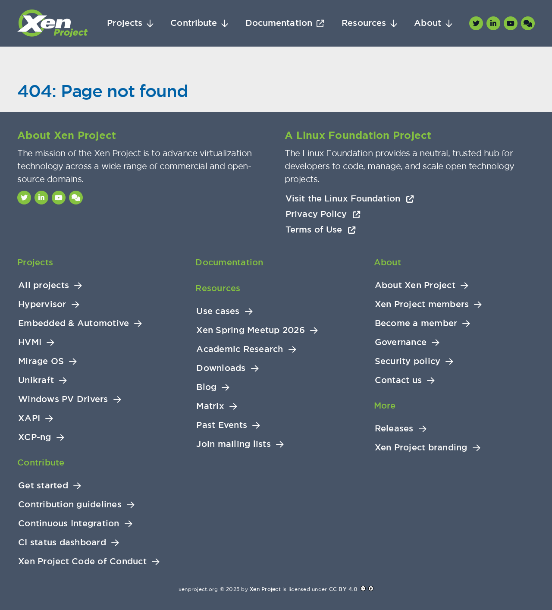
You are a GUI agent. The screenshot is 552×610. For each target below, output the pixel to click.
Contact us (398, 380)
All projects (43, 285)
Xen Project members (422, 304)
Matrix (210, 406)
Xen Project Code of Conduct (82, 561)
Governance (401, 342)
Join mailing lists (233, 444)
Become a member (416, 323)
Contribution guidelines (70, 504)
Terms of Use (320, 229)
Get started (43, 485)
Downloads (220, 368)
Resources (364, 23)
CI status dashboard (62, 542)
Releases (394, 428)
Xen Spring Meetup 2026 (250, 330)
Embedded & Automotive (73, 323)
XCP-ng (34, 437)
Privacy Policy (323, 214)
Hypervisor (42, 304)
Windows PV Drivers (63, 399)
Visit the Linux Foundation (349, 198)
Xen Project (265, 589)
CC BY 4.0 (343, 589)
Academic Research (239, 349)
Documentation (278, 23)
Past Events (221, 425)
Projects (124, 23)
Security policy (408, 361)
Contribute (193, 23)
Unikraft (36, 380)
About (427, 23)
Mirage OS (41, 361)
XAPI (29, 418)
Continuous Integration (68, 523)
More (385, 405)
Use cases (217, 311)
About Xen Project (415, 285)
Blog (206, 387)
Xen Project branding (421, 447)
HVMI (29, 342)
